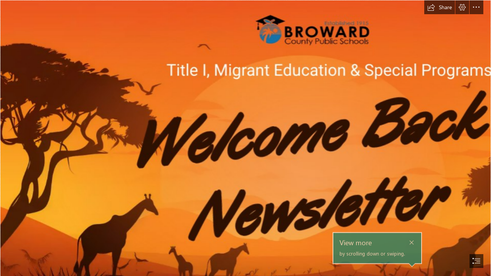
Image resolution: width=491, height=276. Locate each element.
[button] (439, 7)
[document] (245, 138)
